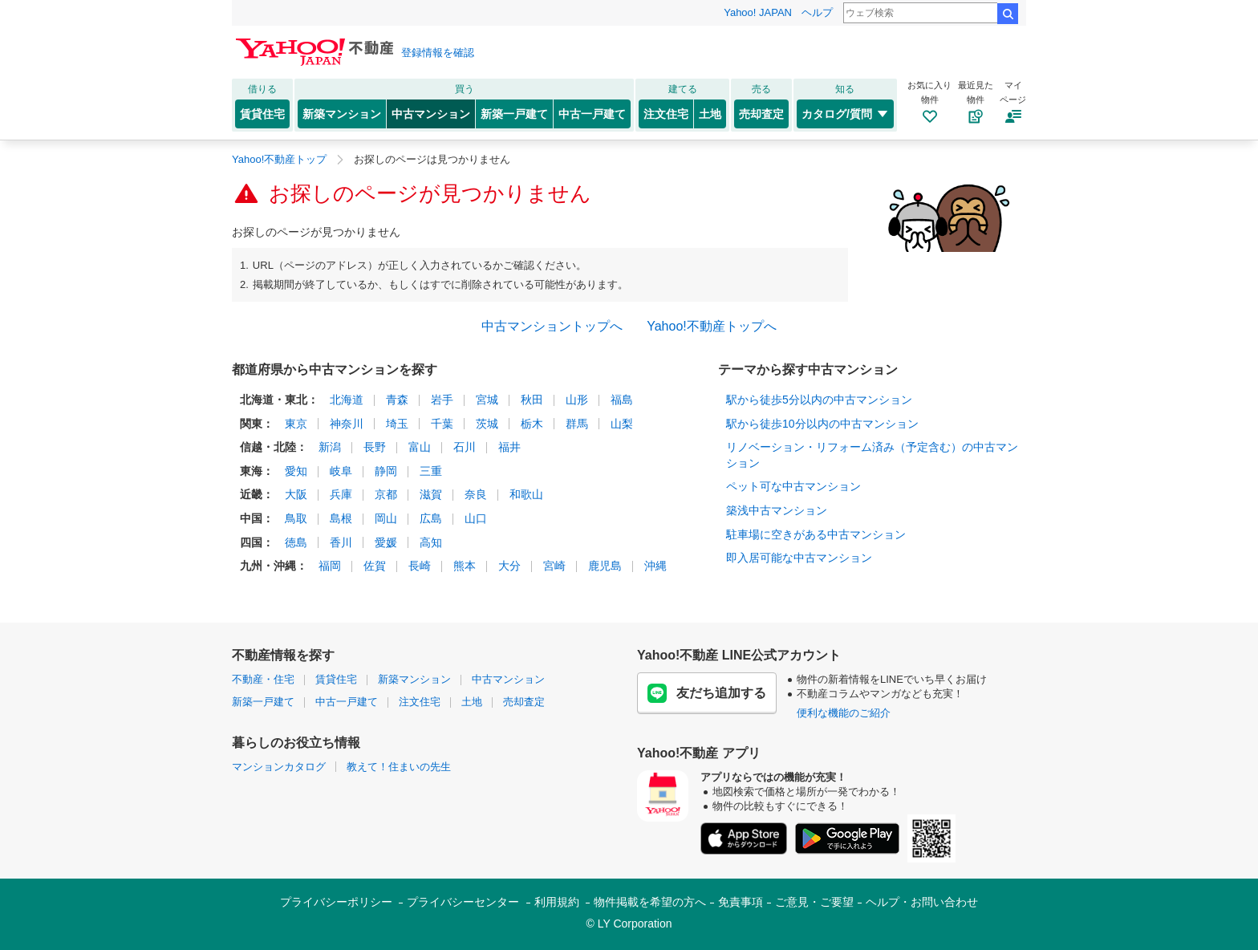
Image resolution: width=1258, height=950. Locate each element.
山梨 (622, 423)
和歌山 (526, 494)
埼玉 (397, 423)
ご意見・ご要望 (814, 901)
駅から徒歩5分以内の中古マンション (819, 399)
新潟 (330, 446)
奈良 (476, 494)
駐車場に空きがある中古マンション (816, 534)
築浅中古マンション (776, 510)
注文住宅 (665, 114)
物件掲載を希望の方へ (650, 901)
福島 (622, 399)
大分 (509, 565)
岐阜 (341, 471)
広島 (431, 518)
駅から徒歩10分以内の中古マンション (822, 423)
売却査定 (761, 114)
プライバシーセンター (463, 901)
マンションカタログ (279, 767)
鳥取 (296, 518)
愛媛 (386, 542)
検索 (1007, 13)
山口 (476, 518)
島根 (341, 518)
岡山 (386, 518)
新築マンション (341, 114)
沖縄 (655, 565)
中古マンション (431, 114)
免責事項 (740, 901)
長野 (374, 446)
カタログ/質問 (845, 114)
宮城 (487, 399)
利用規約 (556, 901)
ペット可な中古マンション (793, 486)
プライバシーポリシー (336, 901)
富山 (419, 446)
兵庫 (341, 494)
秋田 (532, 399)
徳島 (296, 542)
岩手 (442, 399)
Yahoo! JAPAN (758, 12)
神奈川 (346, 423)
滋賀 (431, 494)
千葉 (442, 423)
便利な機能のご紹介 (844, 713)
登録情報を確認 (437, 53)
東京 (296, 423)
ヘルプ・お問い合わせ (922, 901)
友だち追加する (706, 693)
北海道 (346, 399)
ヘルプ (817, 12)
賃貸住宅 (262, 114)
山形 (577, 399)
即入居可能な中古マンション (799, 557)
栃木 (532, 423)
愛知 (296, 471)
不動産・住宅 (263, 679)
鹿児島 (605, 565)
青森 (397, 399)
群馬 (577, 423)
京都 (386, 494)
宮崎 (554, 565)
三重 (431, 471)
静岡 (386, 471)
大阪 (296, 494)
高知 (431, 542)
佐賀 (374, 565)
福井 (509, 446)
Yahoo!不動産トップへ (712, 326)
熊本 (464, 565)
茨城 (487, 423)
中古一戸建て (592, 114)
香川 (341, 542)
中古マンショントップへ (552, 326)
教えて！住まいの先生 (399, 767)
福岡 (330, 565)
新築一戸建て (514, 114)
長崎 (419, 565)
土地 (710, 114)
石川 (464, 446)
